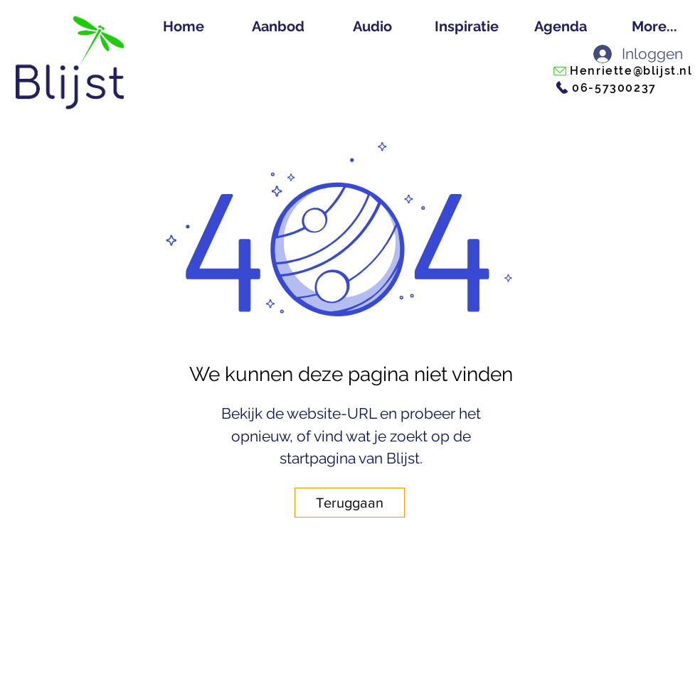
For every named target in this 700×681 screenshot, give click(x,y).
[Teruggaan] (350, 503)
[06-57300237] (605, 87)
